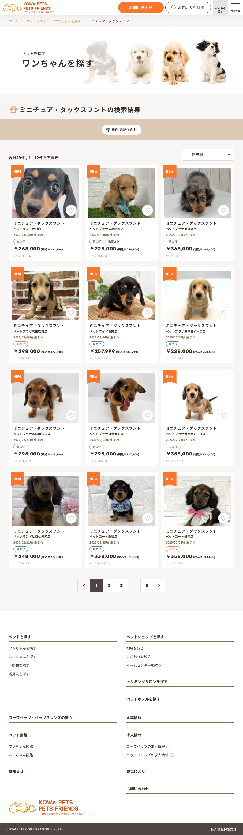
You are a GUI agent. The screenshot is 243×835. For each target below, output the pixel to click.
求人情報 (133, 735)
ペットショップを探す (145, 636)
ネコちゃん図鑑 (21, 754)
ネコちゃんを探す (22, 656)
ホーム (14, 21)
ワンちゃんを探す (67, 21)
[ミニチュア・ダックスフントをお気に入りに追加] (71, 210)
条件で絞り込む (121, 129)
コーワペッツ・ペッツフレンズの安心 (40, 717)
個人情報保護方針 (224, 829)
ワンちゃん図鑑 (21, 746)
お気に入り (135, 771)
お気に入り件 (188, 7)
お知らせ (16, 771)
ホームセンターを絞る (143, 665)
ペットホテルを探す (143, 699)
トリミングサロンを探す (147, 681)
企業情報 (133, 717)
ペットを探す (220, 9)
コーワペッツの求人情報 (145, 746)
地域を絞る (135, 648)
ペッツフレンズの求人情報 (147, 754)
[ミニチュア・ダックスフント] (45, 213)
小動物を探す (19, 665)
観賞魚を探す (19, 673)
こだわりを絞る (138, 656)
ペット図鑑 (18, 735)
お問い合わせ (141, 7)
